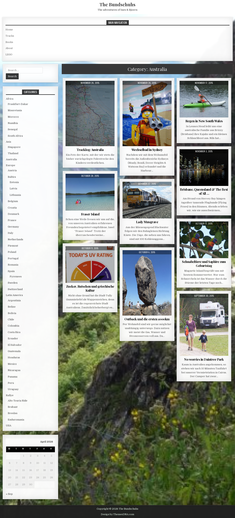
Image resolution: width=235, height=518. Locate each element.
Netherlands (15, 239)
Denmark (13, 214)
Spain (11, 271)
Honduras (14, 357)
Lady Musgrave (147, 222)
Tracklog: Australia (90, 150)
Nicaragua (14, 370)
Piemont (13, 245)
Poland (12, 252)
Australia (11, 159)
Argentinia (14, 300)
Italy (10, 233)
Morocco (13, 116)
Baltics (12, 176)
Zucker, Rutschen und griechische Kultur (90, 288)
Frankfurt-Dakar (18, 104)
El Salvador (15, 344)
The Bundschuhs (117, 4)
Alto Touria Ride (17, 400)
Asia (8, 141)
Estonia (14, 182)
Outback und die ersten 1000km (147, 319)
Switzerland (15, 289)
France (12, 220)
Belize (12, 306)
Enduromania (16, 419)
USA (8, 425)
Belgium (13, 201)
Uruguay (13, 389)
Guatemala (14, 351)
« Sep (9, 494)
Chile (11, 319)
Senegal (12, 129)
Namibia (13, 123)
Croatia (12, 207)
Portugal (13, 258)
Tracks (10, 35)
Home (9, 29)
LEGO (9, 54)
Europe (10, 165)
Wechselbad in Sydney (147, 150)
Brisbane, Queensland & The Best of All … (204, 191)
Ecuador (13, 338)
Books (9, 42)
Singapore (14, 147)
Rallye (9, 395)
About (9, 48)
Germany (13, 226)
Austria (12, 170)
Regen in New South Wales (204, 121)
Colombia (13, 325)
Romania (13, 264)
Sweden (12, 282)
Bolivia (12, 313)
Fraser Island (90, 214)
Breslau (12, 413)
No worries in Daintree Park (204, 359)
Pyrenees (16, 276)
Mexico (12, 364)
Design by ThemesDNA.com (117, 514)
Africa (9, 98)
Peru (11, 383)
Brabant (12, 406)
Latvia (13, 188)
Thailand (13, 153)
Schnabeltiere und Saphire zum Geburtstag (204, 263)
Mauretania (15, 110)
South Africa (15, 135)
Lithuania (15, 195)
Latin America (14, 295)
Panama (12, 376)
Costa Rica (14, 332)
